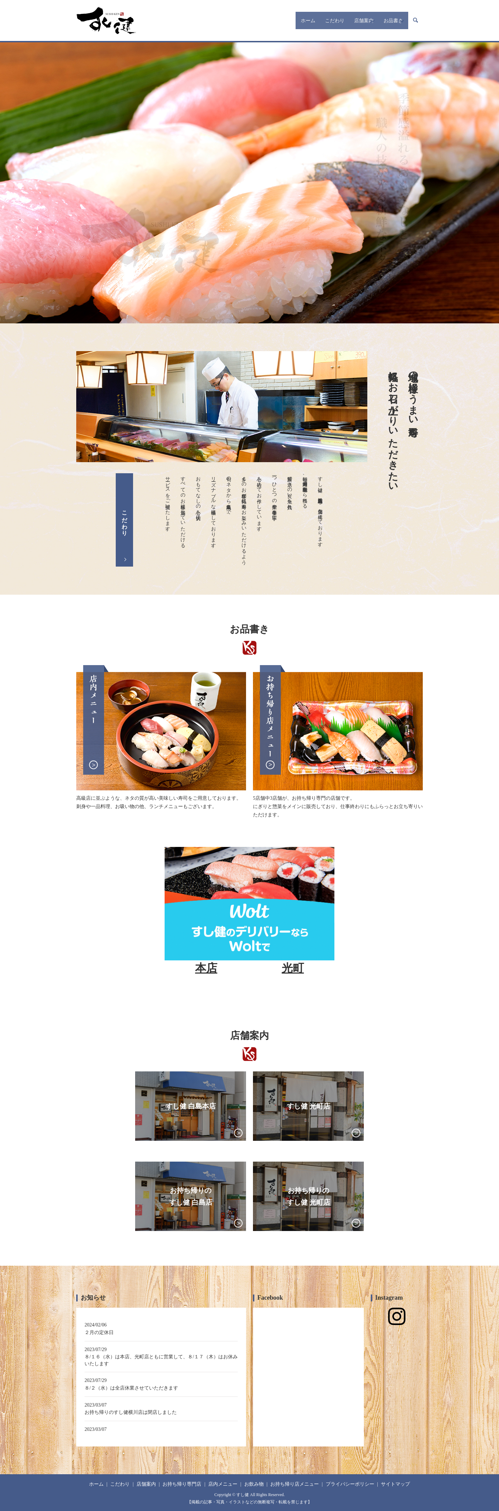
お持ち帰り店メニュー (294, 1484)
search (415, 20)
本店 (206, 968)
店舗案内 (343, 20)
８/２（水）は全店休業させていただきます (131, 1388)
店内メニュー (222, 1484)
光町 (293, 968)
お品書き (384, 20)
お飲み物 (254, 1484)
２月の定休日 (99, 1332)
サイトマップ (395, 1484)
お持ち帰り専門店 (182, 1484)
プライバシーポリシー (350, 1484)
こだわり (309, 20)
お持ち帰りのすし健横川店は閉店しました (131, 1412)
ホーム (277, 20)
